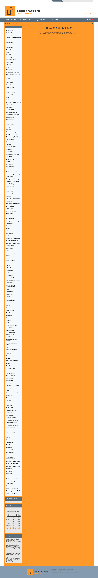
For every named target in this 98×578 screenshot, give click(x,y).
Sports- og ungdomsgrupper (13, 280)
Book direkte (9, 213)
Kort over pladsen (10, 373)
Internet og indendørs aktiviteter (11, 343)
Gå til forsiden (58, 35)
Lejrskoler (8, 347)
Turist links (42, 19)
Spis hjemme (9, 415)
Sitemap (76, 572)
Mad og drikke (10, 95)
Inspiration (9, 273)
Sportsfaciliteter (10, 139)
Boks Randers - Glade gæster (12, 77)
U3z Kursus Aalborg (11, 112)
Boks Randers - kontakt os (13, 74)
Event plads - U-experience (13, 277)
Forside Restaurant (11, 275)
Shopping (8, 129)
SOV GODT (9, 32)
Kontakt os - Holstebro (12, 463)
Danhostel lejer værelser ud (13, 37)
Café (7, 390)
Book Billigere (9, 62)
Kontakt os (9, 69)
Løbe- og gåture (10, 92)
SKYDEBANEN (10, 218)
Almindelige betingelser (12, 420)
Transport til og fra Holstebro (13, 466)
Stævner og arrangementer (13, 132)
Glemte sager (9, 440)
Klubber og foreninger (12, 99)
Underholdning (10, 117)
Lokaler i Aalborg (10, 253)
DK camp (8, 144)
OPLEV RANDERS (11, 59)
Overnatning (9, 291)
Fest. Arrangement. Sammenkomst (11, 333)
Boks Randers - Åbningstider (10, 81)
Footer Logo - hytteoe (11, 481)
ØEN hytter (9, 149)
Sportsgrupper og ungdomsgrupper (10, 286)
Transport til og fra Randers (13, 102)
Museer (8, 90)
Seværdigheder (10, 87)
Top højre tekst (10, 407)
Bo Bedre (8, 216)
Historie (8, 265)
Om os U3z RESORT (27, 19)
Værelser (8, 40)
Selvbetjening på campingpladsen (10, 458)
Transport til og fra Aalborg (13, 137)
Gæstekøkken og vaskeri (12, 385)
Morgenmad (9, 282)
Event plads (9, 412)
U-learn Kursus (10, 268)
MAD (7, 67)
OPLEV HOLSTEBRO (12, 361)
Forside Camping (10, 35)
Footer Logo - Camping (12, 488)
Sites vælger (9, 270)
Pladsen (8, 255)
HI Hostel (8, 370)
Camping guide (10, 151)
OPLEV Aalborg (10, 109)
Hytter (7, 263)
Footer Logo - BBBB (11, 493)
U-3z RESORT (12, 19)
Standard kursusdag (11, 325)
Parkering (8, 336)
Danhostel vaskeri (11, 417)
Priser (7, 52)
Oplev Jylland (9, 104)
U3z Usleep (9, 64)
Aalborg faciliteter (10, 260)
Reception (8, 356)
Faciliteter (8, 320)
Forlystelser (9, 50)
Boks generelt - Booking (12, 72)
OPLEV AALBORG (11, 146)
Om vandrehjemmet (11, 303)
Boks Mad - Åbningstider (12, 181)
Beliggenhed (9, 30)
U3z (7, 430)
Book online (54, 19)
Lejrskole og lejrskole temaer (11, 339)
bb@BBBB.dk (58, 572)
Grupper (8, 296)
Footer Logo (9, 318)
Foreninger (9, 383)
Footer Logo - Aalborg (12, 454)
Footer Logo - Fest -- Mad (13, 491)
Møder (8, 403)
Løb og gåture (10, 124)
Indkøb (8, 97)
